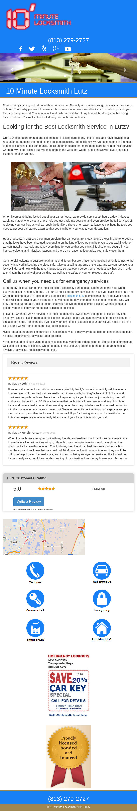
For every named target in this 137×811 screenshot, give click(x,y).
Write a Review (29, 502)
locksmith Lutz (76, 295)
